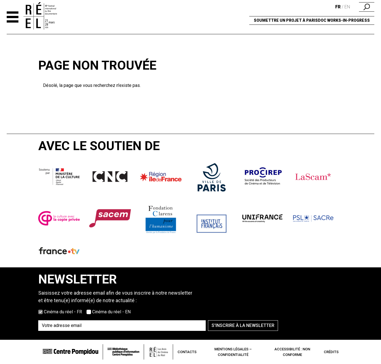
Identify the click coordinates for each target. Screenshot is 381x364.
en (347, 6)
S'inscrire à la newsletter (243, 325)
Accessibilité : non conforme (292, 352)
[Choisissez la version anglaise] (89, 312)
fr (338, 6)
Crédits (331, 352)
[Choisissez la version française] (40, 312)
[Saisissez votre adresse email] (122, 325)
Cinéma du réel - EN (111, 311)
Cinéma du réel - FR (63, 311)
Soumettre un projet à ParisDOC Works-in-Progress (312, 20)
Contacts (187, 352)
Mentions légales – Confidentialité (233, 352)
